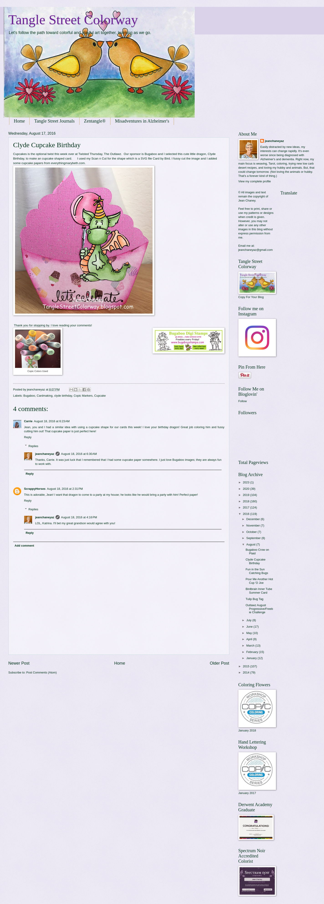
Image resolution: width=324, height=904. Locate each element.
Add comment (24, 545)
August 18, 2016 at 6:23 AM (52, 421)
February (252, 652)
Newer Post (19, 663)
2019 (246, 495)
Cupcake (100, 395)
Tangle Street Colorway (73, 19)
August (251, 544)
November (253, 525)
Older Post (219, 663)
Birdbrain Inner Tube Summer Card (259, 590)
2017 (246, 507)
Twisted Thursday (90, 154)
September (254, 538)
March (250, 645)
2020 (246, 488)
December (253, 519)
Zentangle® (95, 120)
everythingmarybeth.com (68, 163)
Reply (28, 437)
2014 (246, 672)
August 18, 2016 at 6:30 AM (79, 454)
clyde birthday (63, 395)
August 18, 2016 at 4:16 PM (79, 517)
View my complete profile (254, 181)
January (252, 658)
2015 (246, 666)
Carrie (28, 421)
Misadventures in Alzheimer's (142, 120)
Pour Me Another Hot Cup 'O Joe (259, 580)
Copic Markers (83, 395)
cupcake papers (32, 163)
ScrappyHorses (35, 488)
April (249, 639)
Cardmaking (44, 395)
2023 (246, 482)
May (249, 633)
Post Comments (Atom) (41, 672)
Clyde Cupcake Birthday (255, 561)
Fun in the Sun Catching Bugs (257, 571)
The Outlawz (112, 154)
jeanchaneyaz (44, 454)
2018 (246, 501)
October (252, 532)
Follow (242, 401)
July (249, 620)
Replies (33, 446)
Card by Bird (161, 158)
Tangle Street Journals (54, 120)
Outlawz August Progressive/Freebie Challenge (259, 608)
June (250, 626)
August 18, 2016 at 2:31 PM (65, 488)
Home (19, 120)
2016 (246, 514)
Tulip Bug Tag (254, 599)
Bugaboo (151, 154)
